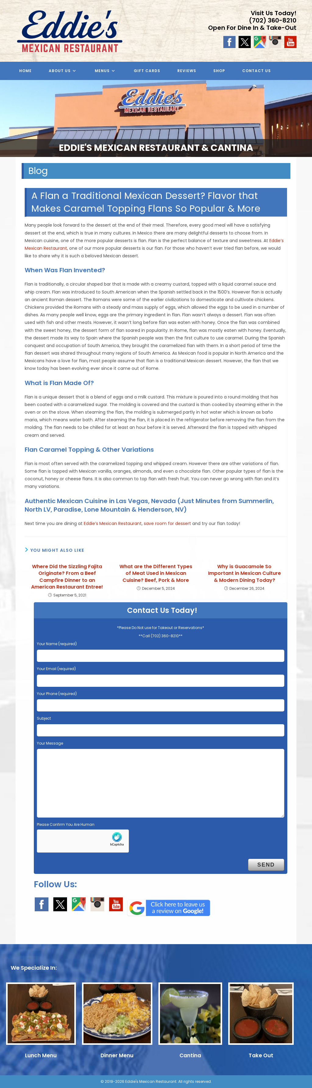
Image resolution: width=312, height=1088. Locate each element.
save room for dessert (167, 523)
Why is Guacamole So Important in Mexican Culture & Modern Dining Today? (244, 573)
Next (304, 117)
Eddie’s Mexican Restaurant (113, 523)
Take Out (261, 1055)
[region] (156, 118)
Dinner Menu (117, 1055)
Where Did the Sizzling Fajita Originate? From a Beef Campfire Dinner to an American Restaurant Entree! (67, 576)
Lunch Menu (41, 1055)
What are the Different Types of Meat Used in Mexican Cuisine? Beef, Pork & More (155, 573)
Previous (7, 117)
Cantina (190, 1055)
